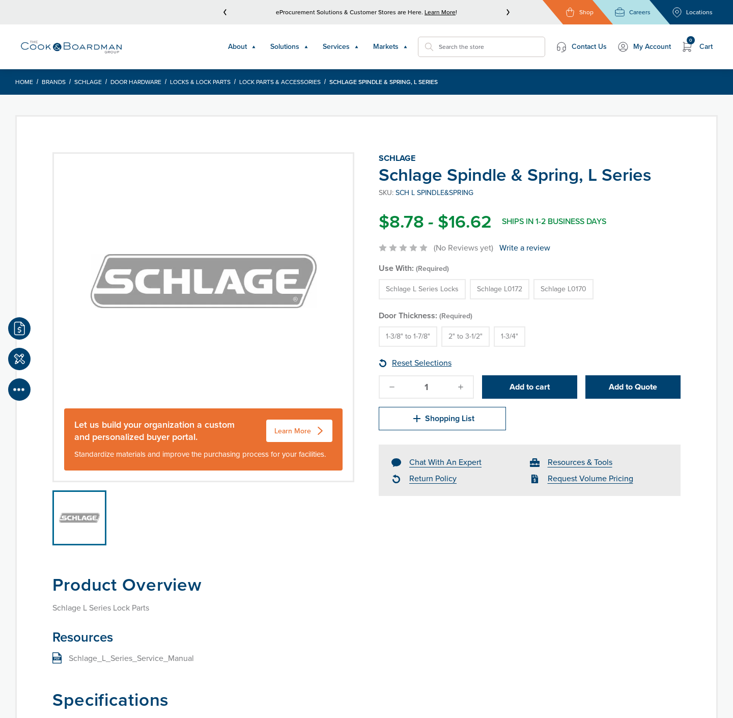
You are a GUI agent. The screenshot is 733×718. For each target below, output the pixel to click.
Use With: (414, 268)
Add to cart (530, 387)
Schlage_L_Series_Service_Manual (131, 658)
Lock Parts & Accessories (280, 82)
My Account (644, 47)
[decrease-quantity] (392, 387)
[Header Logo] (71, 47)
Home (24, 82)
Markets (390, 46)
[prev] (225, 12)
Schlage (88, 82)
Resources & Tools (580, 462)
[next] (508, 12)
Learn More (440, 12)
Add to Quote (633, 387)
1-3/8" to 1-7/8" (408, 336)
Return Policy (433, 478)
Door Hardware (135, 82)
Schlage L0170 (563, 289)
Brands (54, 82)
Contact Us (581, 47)
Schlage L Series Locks (422, 289)
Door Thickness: (425, 315)
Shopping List (442, 418)
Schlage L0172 (499, 289)
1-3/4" (509, 336)
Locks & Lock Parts (200, 82)
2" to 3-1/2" (465, 336)
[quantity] (426, 387)
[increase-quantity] (461, 387)
